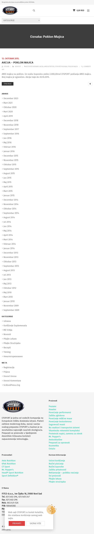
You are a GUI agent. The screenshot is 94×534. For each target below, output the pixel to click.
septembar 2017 (11, 129)
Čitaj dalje (7, 84)
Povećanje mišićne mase (60, 418)
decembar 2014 (10, 200)
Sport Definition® (10, 475)
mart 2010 (8, 297)
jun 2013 (7, 279)
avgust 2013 (9, 270)
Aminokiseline (55, 439)
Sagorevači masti (57, 424)
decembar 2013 (10, 253)
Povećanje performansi (60, 412)
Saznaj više (35, 523)
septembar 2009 (11, 310)
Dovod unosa (9, 376)
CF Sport (6, 466)
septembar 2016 (11, 133)
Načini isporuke (56, 466)
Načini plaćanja (56, 463)
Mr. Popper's (55, 436)
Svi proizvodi (55, 475)
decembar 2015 (10, 155)
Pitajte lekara (55, 478)
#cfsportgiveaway (32, 66)
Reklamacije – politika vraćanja (63, 472)
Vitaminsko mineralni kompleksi (64, 430)
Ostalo (52, 448)
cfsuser (5, 66)
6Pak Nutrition (9, 463)
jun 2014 (7, 226)
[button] (88, 10)
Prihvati (16, 523)
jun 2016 (7, 138)
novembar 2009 (11, 305)
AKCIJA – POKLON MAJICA (17, 62)
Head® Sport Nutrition (12, 472)
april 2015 (8, 186)
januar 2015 (8, 195)
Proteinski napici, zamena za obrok (65, 433)
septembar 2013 (11, 266)
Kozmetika (54, 445)
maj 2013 (7, 283)
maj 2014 (7, 230)
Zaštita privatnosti (57, 469)
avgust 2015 (9, 173)
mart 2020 (8, 111)
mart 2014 (8, 239)
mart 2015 (8, 191)
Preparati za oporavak (59, 442)
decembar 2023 (10, 98)
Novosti (18, 66)
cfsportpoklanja (61, 66)
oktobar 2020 (9, 107)
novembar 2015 (10, 160)
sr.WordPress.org (11, 385)
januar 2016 (9, 151)
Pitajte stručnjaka (57, 481)
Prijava (6, 372)
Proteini (52, 406)
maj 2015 (7, 182)
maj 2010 (7, 292)
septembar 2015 (11, 169)
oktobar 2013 (9, 261)
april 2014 (8, 235)
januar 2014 (9, 248)
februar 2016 (9, 147)
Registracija (8, 367)
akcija (41, 66)
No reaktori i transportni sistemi (64, 427)
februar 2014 (9, 244)
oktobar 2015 (9, 164)
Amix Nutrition (9, 460)
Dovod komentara (12, 380)
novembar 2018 (10, 125)
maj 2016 (7, 142)
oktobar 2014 (9, 208)
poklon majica (73, 66)
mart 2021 (8, 103)
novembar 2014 (10, 204)
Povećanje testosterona (60, 421)
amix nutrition (49, 66)
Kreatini (52, 409)
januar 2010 (9, 301)
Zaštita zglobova (56, 415)
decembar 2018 (10, 120)
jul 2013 (7, 275)
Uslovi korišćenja (57, 460)
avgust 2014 (9, 217)
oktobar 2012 (9, 288)
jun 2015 (7, 178)
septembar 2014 (11, 213)
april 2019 (8, 116)
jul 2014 (7, 222)
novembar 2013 (10, 257)
